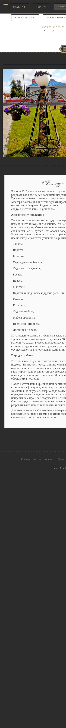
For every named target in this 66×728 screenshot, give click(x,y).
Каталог (49, 459)
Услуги (41, 7)
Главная (19, 7)
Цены (61, 459)
